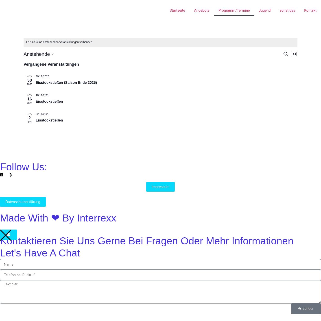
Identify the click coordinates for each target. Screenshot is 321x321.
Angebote (202, 10)
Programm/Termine (234, 10)
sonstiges (287, 10)
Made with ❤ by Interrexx (58, 218)
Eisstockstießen (49, 101)
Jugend (265, 10)
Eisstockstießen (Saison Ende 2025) (66, 83)
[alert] (160, 42)
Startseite (177, 10)
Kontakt (310, 10)
